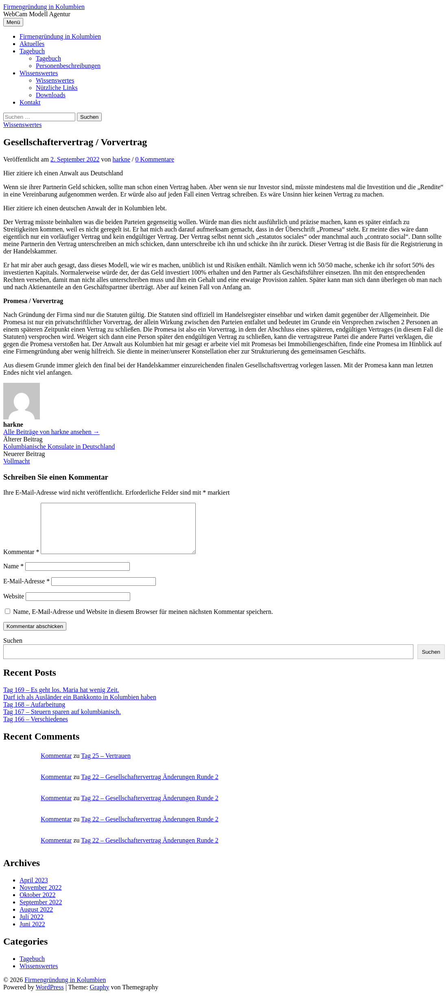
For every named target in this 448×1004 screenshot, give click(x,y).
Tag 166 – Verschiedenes (35, 728)
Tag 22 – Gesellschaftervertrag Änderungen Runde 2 (149, 786)
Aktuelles (32, 43)
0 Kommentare (155, 159)
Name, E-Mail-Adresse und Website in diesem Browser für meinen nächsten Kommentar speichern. (143, 621)
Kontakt (30, 102)
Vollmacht (16, 461)
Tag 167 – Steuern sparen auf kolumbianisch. (62, 721)
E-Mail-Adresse (26, 590)
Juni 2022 (32, 933)
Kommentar (21, 561)
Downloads (51, 95)
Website (13, 605)
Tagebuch (32, 51)
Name (13, 575)
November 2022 (41, 897)
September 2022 (41, 911)
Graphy (99, 996)
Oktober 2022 (37, 904)
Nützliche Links (57, 87)
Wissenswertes (39, 73)
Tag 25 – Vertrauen (106, 765)
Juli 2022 (32, 926)
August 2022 (36, 919)
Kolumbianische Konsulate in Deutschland (59, 446)
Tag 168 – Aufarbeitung (34, 714)
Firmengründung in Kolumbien (44, 6)
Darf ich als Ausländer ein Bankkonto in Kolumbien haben (79, 706)
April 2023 (34, 889)
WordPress (50, 996)
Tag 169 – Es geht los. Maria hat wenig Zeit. (61, 699)
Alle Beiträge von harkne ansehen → (51, 431)
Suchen (12, 650)
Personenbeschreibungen (68, 65)
